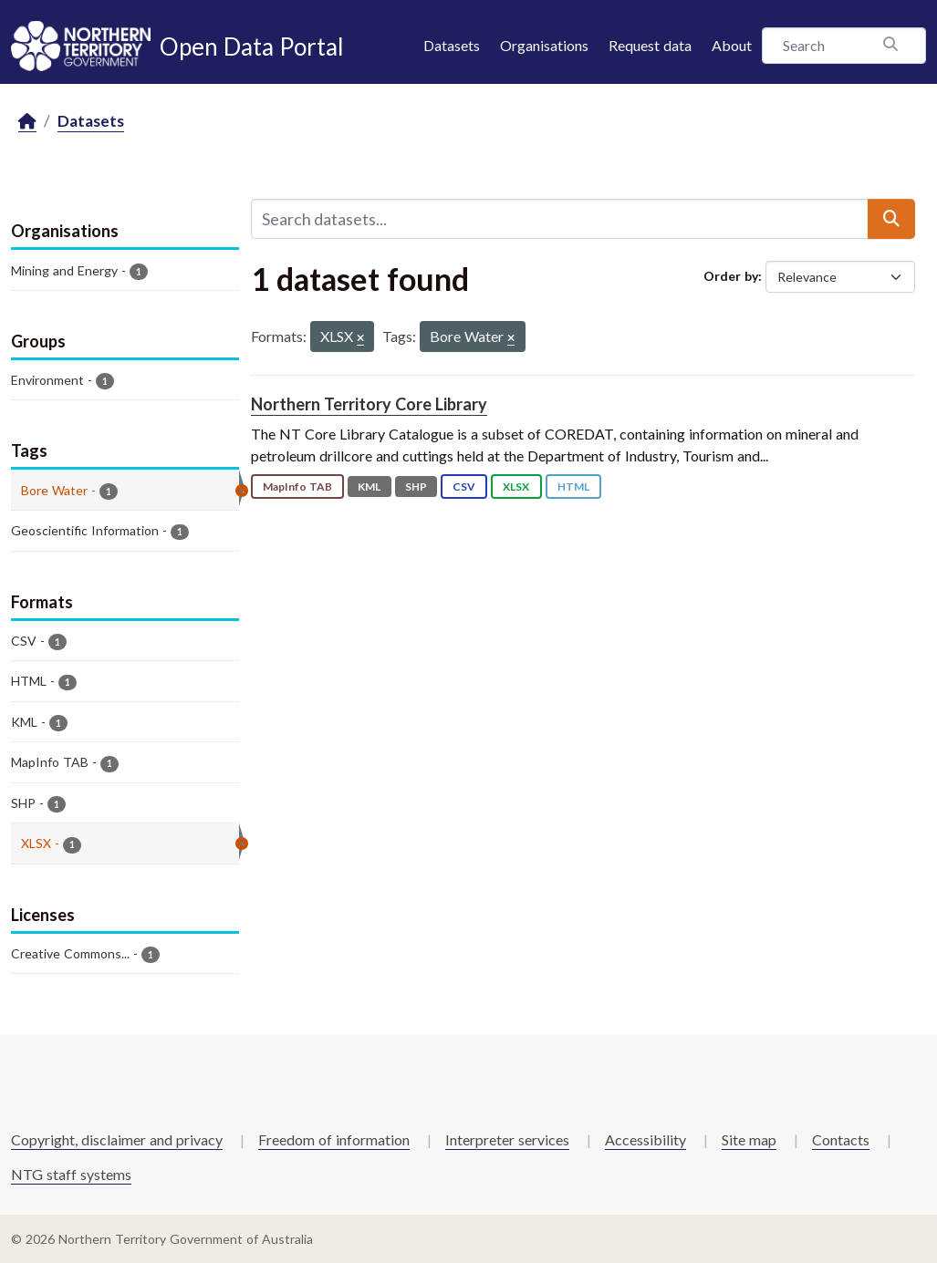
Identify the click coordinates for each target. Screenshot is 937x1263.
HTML (573, 486)
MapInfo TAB (297, 486)
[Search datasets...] (560, 219)
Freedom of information (334, 1139)
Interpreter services (507, 1139)
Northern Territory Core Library (369, 404)
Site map (749, 1139)
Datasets (451, 45)
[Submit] (891, 219)
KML (369, 486)
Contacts (840, 1139)
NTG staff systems (71, 1174)
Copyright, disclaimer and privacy (117, 1139)
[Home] (27, 121)
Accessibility (645, 1139)
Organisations (544, 45)
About (732, 45)
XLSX (516, 486)
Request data (650, 45)
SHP (416, 486)
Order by (730, 276)
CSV (464, 486)
